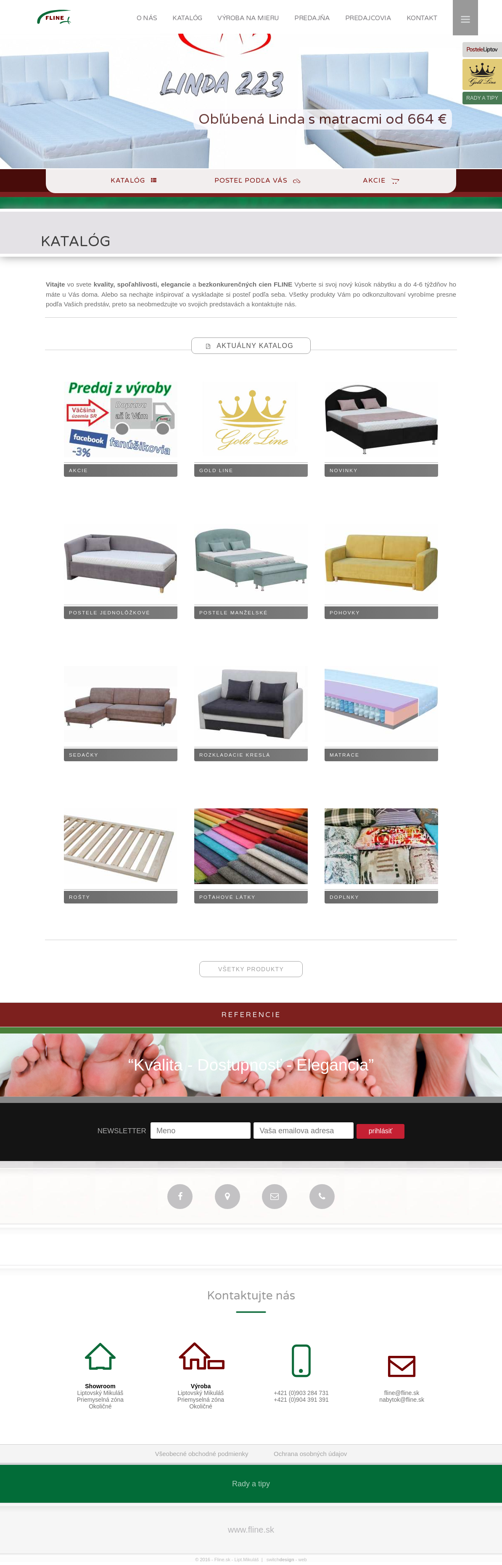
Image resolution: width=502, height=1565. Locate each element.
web (302, 1559)
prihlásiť (381, 1131)
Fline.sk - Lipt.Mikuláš (236, 1559)
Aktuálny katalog (255, 345)
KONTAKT (422, 18)
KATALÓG (187, 18)
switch (280, 1559)
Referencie (251, 1014)
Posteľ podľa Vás (251, 180)
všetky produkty (251, 969)
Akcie (374, 180)
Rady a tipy (251, 1484)
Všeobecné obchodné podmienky (201, 1453)
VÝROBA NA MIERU (248, 18)
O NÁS (147, 18)
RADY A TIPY (482, 98)
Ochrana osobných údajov (310, 1453)
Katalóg (128, 180)
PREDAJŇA (312, 18)
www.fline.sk (251, 1529)
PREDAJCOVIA (368, 18)
